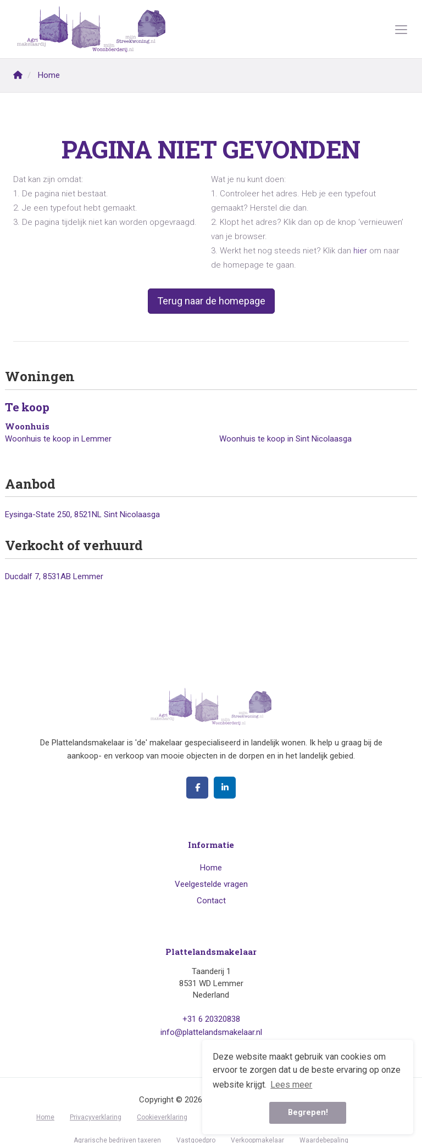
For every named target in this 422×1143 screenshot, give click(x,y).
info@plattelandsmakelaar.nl (211, 1032)
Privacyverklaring (95, 1117)
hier (360, 251)
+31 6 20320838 (211, 1019)
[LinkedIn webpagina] (225, 788)
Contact (211, 901)
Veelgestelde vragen (211, 884)
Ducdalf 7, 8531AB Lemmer (54, 576)
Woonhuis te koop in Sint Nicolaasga (285, 439)
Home (211, 868)
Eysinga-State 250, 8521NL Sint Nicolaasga (82, 514)
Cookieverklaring (162, 1117)
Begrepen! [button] (308, 1112)
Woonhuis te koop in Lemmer (58, 439)
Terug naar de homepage (211, 301)
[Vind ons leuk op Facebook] (197, 788)
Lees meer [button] (291, 1084)
